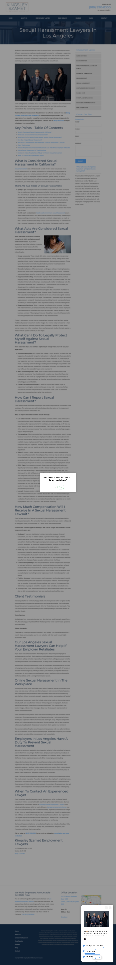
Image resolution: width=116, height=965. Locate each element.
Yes (60, 487)
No (55, 487)
